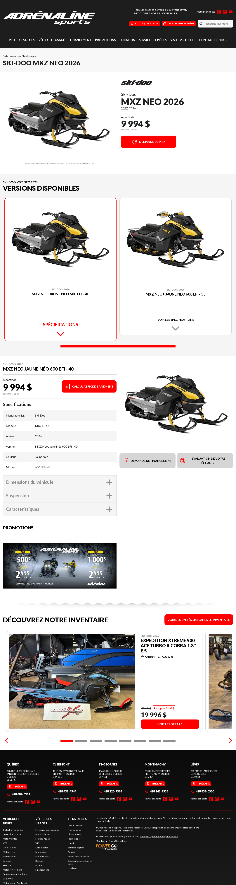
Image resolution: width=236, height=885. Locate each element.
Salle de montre (12, 56)
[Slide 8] (169, 757)
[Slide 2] (81, 757)
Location (127, 40)
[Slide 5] (125, 757)
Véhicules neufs (22, 40)
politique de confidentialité (169, 844)
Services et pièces (153, 40)
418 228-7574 (110, 807)
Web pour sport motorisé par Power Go (159, 852)
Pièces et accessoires (78, 872)
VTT (5, 859)
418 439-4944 (64, 807)
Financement (80, 40)
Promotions (105, 40)
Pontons (7, 881)
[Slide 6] (140, 757)
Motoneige (29, 56)
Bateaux (7, 877)
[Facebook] (219, 11)
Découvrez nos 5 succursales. (156, 13)
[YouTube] (231, 11)
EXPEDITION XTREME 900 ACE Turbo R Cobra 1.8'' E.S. (168, 645)
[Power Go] (137, 863)
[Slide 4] (111, 757)
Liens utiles (77, 835)
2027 (124, 108)
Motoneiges (9, 868)
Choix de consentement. (121, 846)
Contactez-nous (213, 40)
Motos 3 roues (42, 855)
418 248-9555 (156, 807)
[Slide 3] (96, 757)
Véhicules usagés (52, 40)
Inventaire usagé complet (47, 846)
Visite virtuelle (182, 40)
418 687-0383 (18, 810)
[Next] (229, 757)
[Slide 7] (155, 757)
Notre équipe (74, 846)
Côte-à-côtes (9, 863)
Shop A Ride (121, 857)
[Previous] (6, 757)
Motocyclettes (10, 855)
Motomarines (10, 872)
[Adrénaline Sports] (49, 17)
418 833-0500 (202, 807)
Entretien (72, 868)
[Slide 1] (118, 346)
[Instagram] (225, 11)
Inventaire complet (12, 850)
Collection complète (13, 846)
